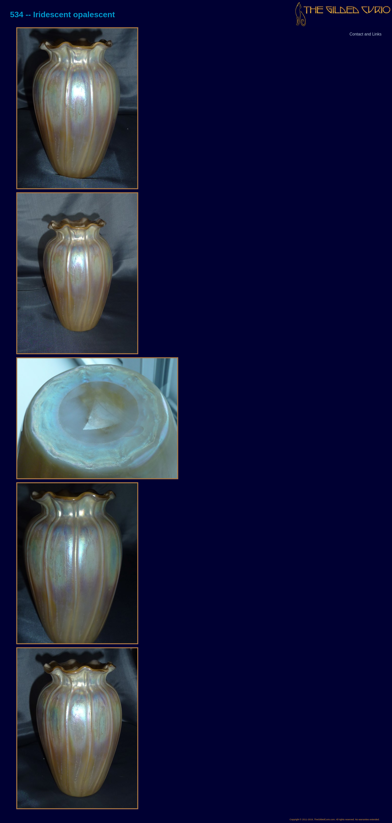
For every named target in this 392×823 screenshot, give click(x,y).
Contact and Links (366, 34)
